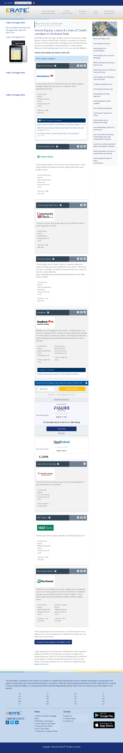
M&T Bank (43, 518)
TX (103, 696)
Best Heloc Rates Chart (101, 39)
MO (47, 704)
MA (47, 696)
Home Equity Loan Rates (44, 723)
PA (75, 699)
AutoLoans (95, 12)
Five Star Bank (45, 259)
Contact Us (68, 721)
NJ (75, 701)
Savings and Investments (109, 12)
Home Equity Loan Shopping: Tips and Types (103, 78)
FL (48, 694)
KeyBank (43, 312)
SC (20, 704)
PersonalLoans (83, 12)
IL (103, 694)
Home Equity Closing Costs (103, 89)
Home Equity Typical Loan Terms (102, 114)
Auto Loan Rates (41, 728)
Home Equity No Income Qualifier (102, 102)
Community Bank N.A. (49, 205)
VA (103, 701)
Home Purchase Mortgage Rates (45, 717)
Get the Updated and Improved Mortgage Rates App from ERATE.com (18, 30)
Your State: (8, 3)
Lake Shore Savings (48, 464)
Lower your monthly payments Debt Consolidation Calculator (104, 145)
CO (103, 704)
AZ (19, 696)
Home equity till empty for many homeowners (102, 160)
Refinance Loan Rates (43, 721)
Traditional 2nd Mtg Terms (102, 84)
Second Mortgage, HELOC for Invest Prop (103, 128)
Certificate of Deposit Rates (46, 731)
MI (47, 701)
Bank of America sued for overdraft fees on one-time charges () (61, 124)
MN (19, 701)
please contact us (41, 664)
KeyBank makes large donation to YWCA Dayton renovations (58, 374)
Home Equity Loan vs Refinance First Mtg (100, 121)
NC (75, 696)
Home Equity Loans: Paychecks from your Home (104, 71)
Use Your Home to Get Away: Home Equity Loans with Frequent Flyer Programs (103, 136)
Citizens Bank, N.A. (47, 146)
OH (19, 699)
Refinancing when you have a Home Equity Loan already (104, 152)
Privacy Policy (69, 718)
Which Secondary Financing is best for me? (104, 64)
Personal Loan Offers (43, 726)
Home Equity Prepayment (102, 108)
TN (75, 704)
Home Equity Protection (101, 43)
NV (47, 699)
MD (103, 699)
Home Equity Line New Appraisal (101, 95)
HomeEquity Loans (67, 12)
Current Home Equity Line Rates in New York (51, 52)
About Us (67, 716)
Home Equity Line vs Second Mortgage (103, 56)
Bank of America (46, 66)
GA (19, 694)
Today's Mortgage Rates (15, 37)
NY (75, 694)
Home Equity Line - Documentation (100, 49)
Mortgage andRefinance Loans (48, 12)
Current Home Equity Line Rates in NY (53, 642)
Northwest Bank (46, 571)
